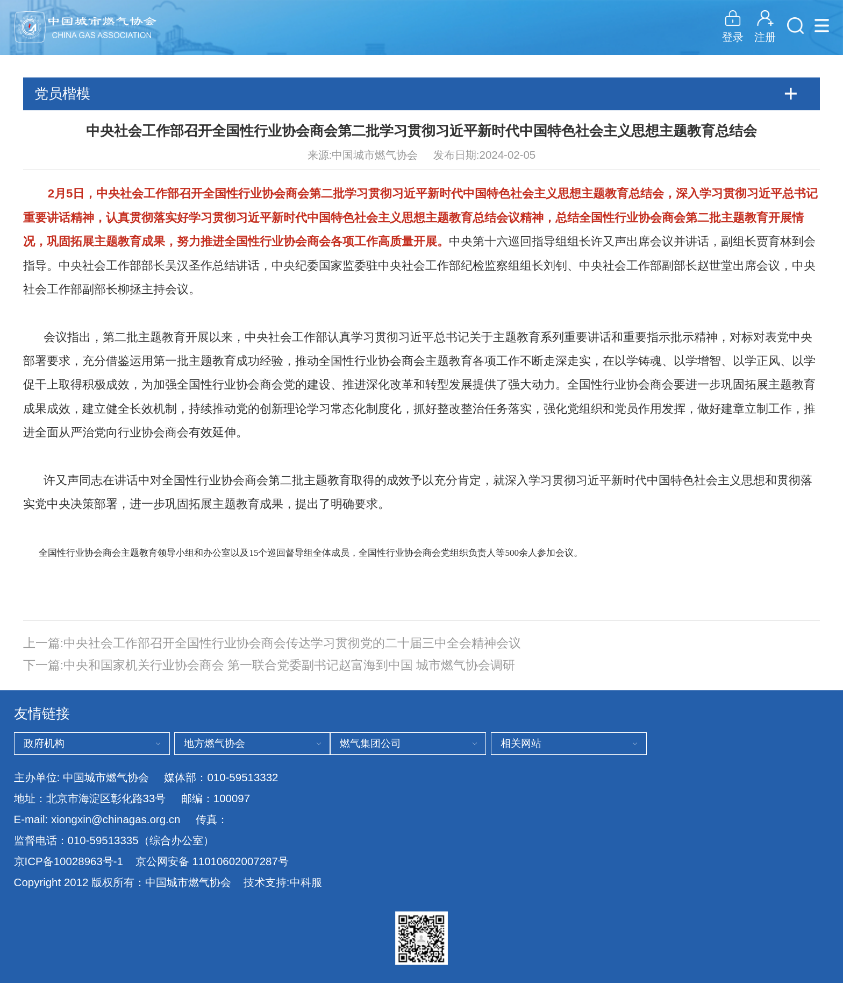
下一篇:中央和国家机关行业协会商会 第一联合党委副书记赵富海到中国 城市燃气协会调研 (269, 665)
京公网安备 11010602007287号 (212, 861)
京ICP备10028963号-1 (68, 861)
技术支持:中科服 (283, 882)
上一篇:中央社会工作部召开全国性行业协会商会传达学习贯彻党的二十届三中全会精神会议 (272, 643)
